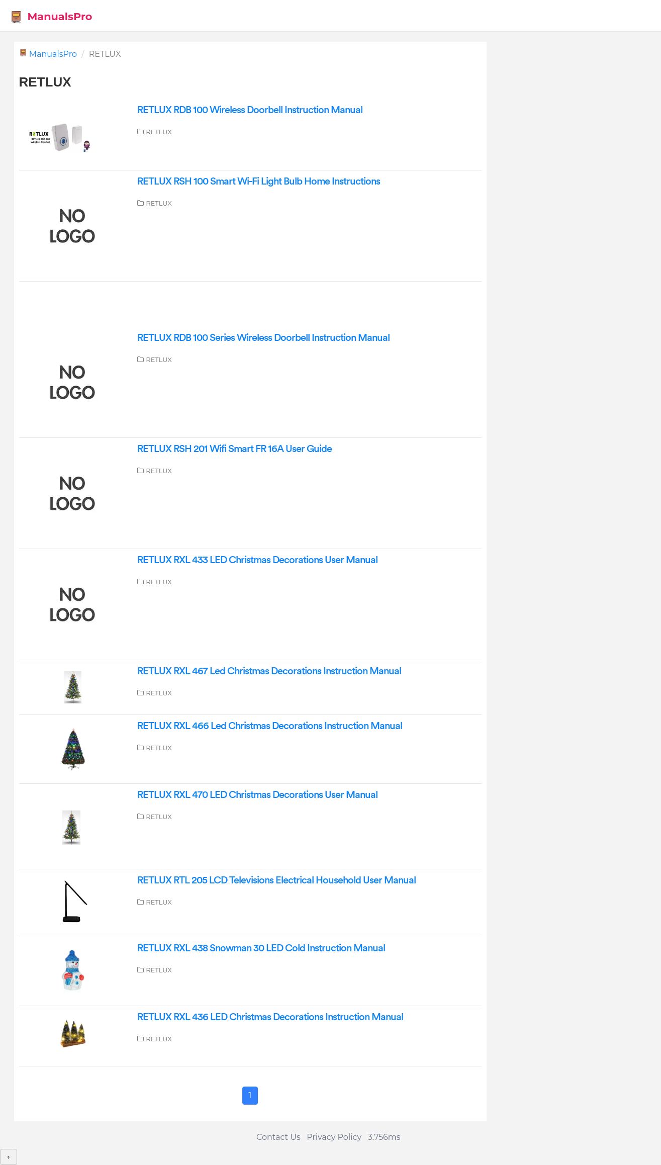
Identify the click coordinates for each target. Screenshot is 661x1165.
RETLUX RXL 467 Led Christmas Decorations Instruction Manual (269, 671)
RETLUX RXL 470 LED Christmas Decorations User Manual (257, 795)
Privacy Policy (334, 1137)
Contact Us (278, 1137)
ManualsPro (51, 17)
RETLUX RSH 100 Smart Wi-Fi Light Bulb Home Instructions (258, 181)
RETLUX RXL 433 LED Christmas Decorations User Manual (257, 560)
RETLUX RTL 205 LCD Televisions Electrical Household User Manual (276, 880)
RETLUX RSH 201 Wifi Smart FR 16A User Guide (234, 449)
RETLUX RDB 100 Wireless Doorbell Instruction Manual (249, 110)
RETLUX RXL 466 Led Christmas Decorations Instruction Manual (269, 726)
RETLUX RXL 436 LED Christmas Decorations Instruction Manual (270, 1017)
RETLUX (159, 132)
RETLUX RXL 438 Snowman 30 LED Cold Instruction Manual (261, 948)
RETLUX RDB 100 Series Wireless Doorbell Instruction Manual (263, 338)
